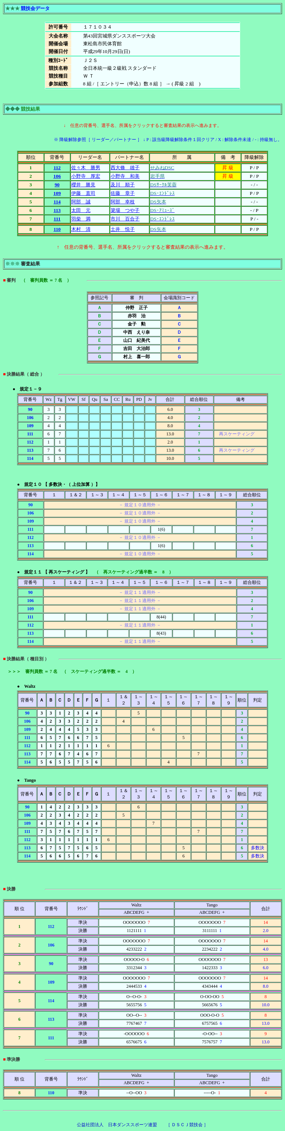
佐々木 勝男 (85, 167)
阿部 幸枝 (123, 202)
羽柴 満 (81, 219)
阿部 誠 (81, 202)
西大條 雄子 (125, 167)
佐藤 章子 (123, 193)
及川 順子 (123, 184)
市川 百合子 (125, 219)
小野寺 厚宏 (85, 176)
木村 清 (81, 229)
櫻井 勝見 (83, 184)
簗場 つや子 (125, 210)
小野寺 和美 (125, 176)
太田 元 (81, 210)
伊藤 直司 (83, 193)
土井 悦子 (123, 229)
